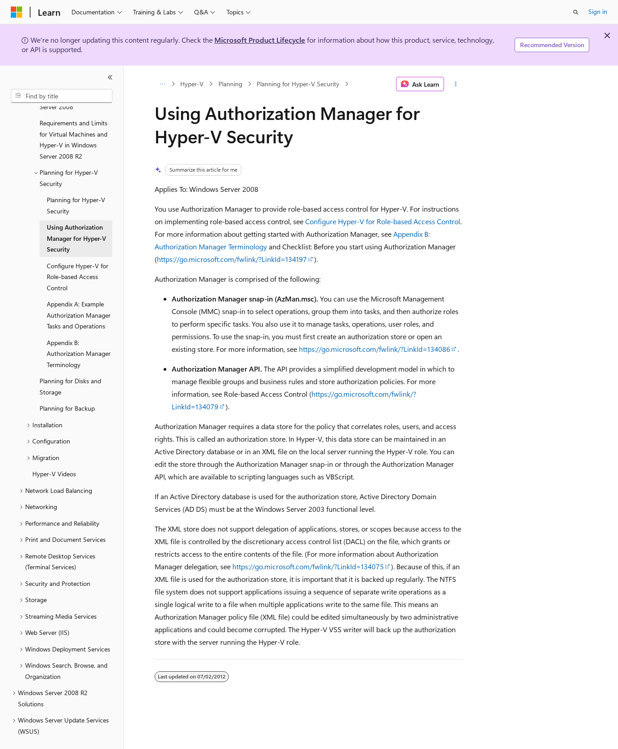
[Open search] (576, 12)
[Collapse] (110, 77)
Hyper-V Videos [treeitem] (54, 452)
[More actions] (455, 84)
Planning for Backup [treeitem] (67, 387)
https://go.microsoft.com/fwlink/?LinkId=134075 (308, 566)
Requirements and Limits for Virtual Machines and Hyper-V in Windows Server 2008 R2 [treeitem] (73, 118)
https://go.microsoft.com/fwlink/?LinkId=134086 (374, 349)
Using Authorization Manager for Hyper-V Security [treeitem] (76, 217)
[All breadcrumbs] (162, 84)
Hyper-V (192, 84)
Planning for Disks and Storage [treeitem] (70, 365)
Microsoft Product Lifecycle (259, 39)
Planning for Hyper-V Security (298, 84)
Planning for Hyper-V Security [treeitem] (76, 184)
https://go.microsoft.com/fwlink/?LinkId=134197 (232, 259)
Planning (230, 84)
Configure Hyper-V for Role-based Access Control (382, 221)
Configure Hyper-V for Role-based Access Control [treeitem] (77, 255)
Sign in (597, 11)
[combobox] (61, 96)
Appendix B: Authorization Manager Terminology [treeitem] (79, 332)
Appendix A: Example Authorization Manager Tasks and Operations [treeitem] (79, 294)
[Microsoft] (16, 12)
